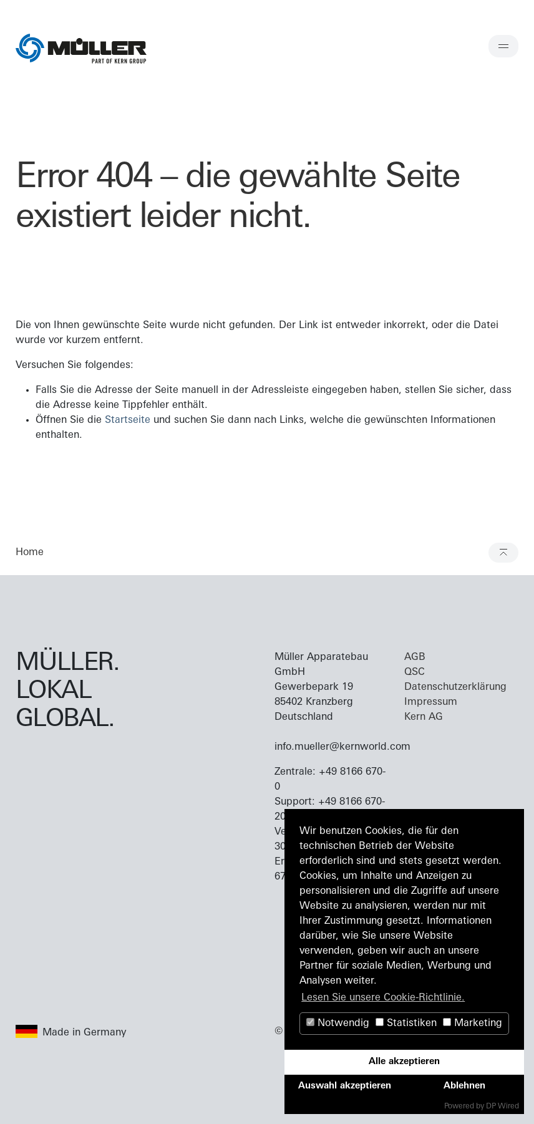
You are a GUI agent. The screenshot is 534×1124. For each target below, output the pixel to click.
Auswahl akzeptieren (344, 1086)
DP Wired (502, 1106)
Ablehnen (464, 1086)
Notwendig (337, 1023)
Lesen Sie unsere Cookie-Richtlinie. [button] (383, 998)
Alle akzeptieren (404, 1062)
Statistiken (406, 1023)
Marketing (472, 1023)
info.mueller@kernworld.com (342, 747)
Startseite (127, 420)
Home (30, 553)
